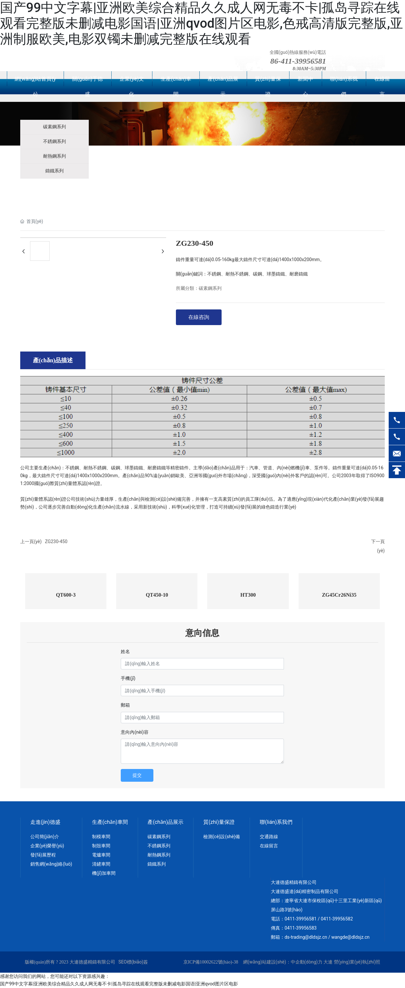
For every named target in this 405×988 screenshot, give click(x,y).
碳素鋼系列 (54, 126)
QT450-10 (157, 595)
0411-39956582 (337, 918)
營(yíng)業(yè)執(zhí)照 (357, 961)
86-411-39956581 (298, 61)
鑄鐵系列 (54, 170)
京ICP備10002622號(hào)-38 (210, 962)
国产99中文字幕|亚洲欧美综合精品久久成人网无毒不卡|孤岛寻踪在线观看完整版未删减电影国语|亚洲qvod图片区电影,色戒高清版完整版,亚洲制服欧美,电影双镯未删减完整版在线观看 (201, 23)
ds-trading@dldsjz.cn (306, 937)
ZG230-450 (56, 541)
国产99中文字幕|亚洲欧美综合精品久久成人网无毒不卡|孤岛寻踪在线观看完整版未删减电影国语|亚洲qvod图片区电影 (119, 983)
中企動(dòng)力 (306, 961)
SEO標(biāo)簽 (133, 961)
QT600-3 (65, 595)
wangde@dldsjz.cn (350, 937)
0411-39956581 (301, 918)
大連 (328, 961)
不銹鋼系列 (54, 141)
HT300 (248, 595)
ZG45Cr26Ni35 (339, 595)
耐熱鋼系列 (54, 156)
